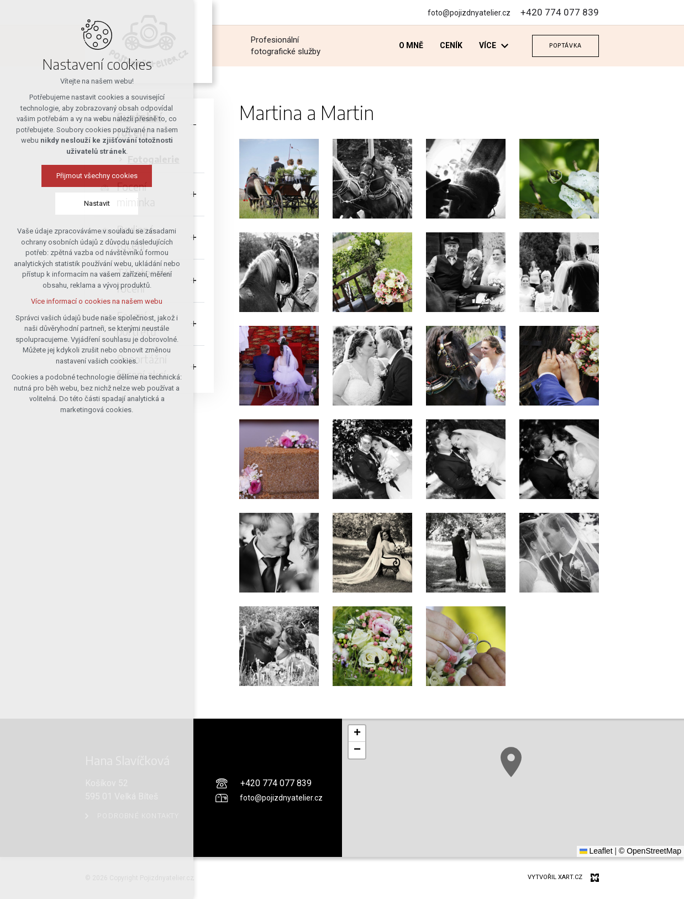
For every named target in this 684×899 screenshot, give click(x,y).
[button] (357, 733)
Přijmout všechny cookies (97, 176)
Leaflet (596, 850)
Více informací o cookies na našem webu (96, 301)
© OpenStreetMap (650, 850)
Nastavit (97, 203)
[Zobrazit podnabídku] (504, 45)
